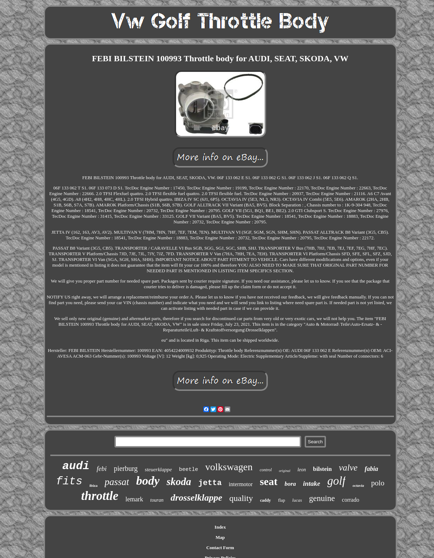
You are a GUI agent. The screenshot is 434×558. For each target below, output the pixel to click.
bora (290, 483)
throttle (99, 496)
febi (102, 468)
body (147, 480)
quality (241, 498)
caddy (265, 500)
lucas (297, 500)
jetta (210, 483)
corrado (350, 500)
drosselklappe (196, 497)
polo (377, 483)
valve (348, 467)
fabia (371, 468)
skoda (179, 481)
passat (117, 482)
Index (220, 527)
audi (76, 466)
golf (336, 480)
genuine (322, 498)
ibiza (94, 485)
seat (268, 481)
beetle (188, 470)
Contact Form (220, 547)
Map (220, 537)
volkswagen (229, 466)
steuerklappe (158, 469)
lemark (134, 499)
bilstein (322, 469)
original (284, 471)
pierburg (125, 468)
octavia (358, 485)
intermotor (241, 484)
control (266, 469)
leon (301, 469)
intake (311, 483)
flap (281, 500)
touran (156, 500)
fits (69, 481)
